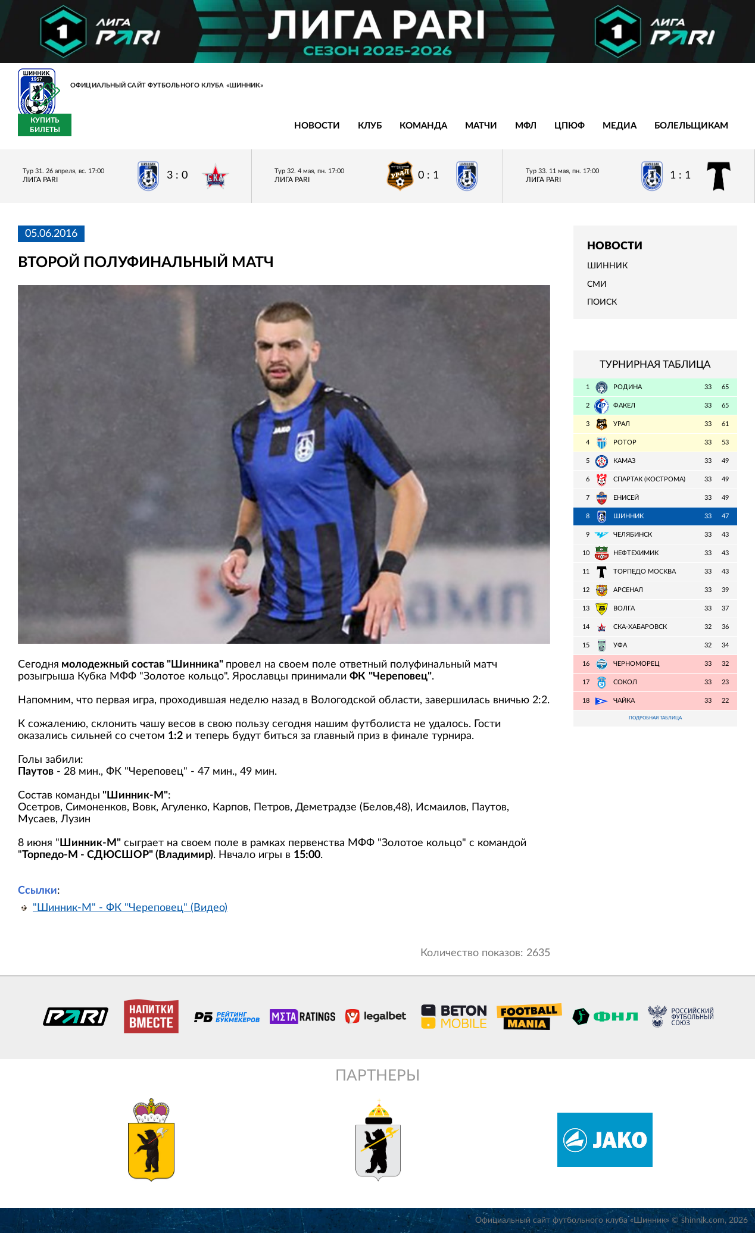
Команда (200, 132)
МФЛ (302, 132)
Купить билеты (710, 132)
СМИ (597, 291)
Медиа (396, 132)
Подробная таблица (654, 726)
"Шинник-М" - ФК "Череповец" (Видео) (130, 915)
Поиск (602, 309)
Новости (94, 132)
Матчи (258, 132)
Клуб (146, 132)
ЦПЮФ (346, 132)
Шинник (607, 273)
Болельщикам (468, 132)
